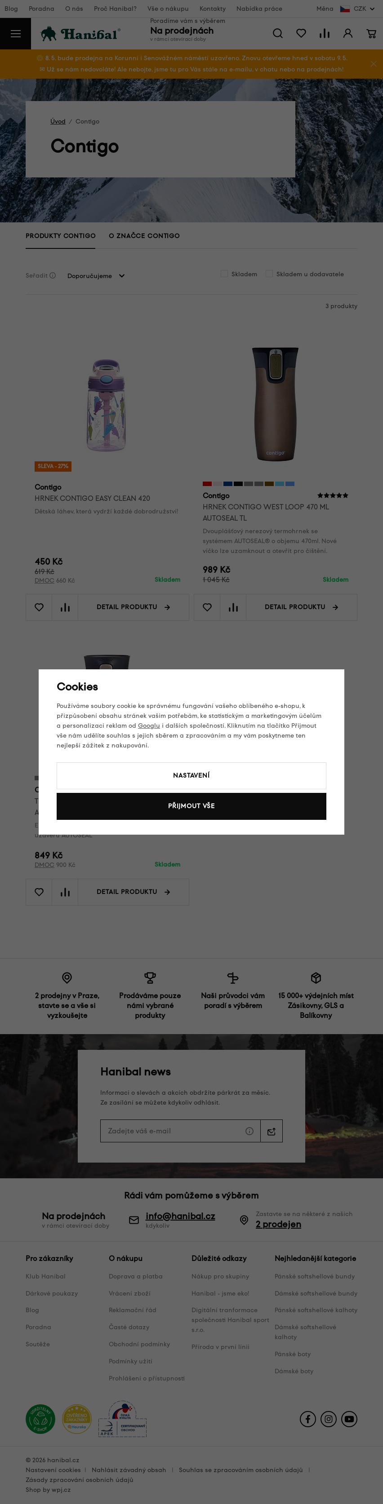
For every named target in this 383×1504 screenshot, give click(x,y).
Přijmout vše (191, 806)
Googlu (149, 726)
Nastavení (191, 775)
